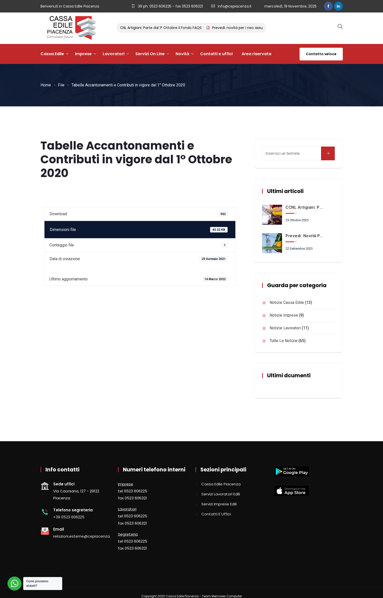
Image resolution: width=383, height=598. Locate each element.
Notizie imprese (284, 315)
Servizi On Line (150, 54)
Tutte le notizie (284, 340)
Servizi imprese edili (219, 504)
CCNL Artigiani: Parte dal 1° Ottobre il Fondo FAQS (161, 27)
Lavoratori (113, 54)
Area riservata (256, 54)
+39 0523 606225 (68, 517)
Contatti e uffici (216, 54)
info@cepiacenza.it (235, 6)
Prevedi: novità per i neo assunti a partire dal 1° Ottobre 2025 (305, 235)
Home (45, 85)
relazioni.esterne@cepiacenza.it (83, 536)
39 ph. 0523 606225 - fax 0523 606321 (170, 6)
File (61, 85)
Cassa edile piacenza (221, 484)
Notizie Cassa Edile (287, 302)
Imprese (83, 54)
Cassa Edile (52, 54)
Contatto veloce (321, 53)
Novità (182, 54)
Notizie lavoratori (285, 328)
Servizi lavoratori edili (220, 494)
